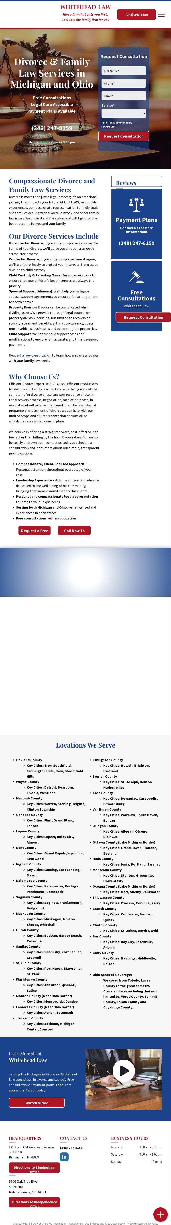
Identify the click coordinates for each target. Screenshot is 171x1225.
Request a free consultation (30, 355)
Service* (108, 105)
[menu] (161, 14)
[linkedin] (64, 1157)
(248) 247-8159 (52, 128)
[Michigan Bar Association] (98, 633)
